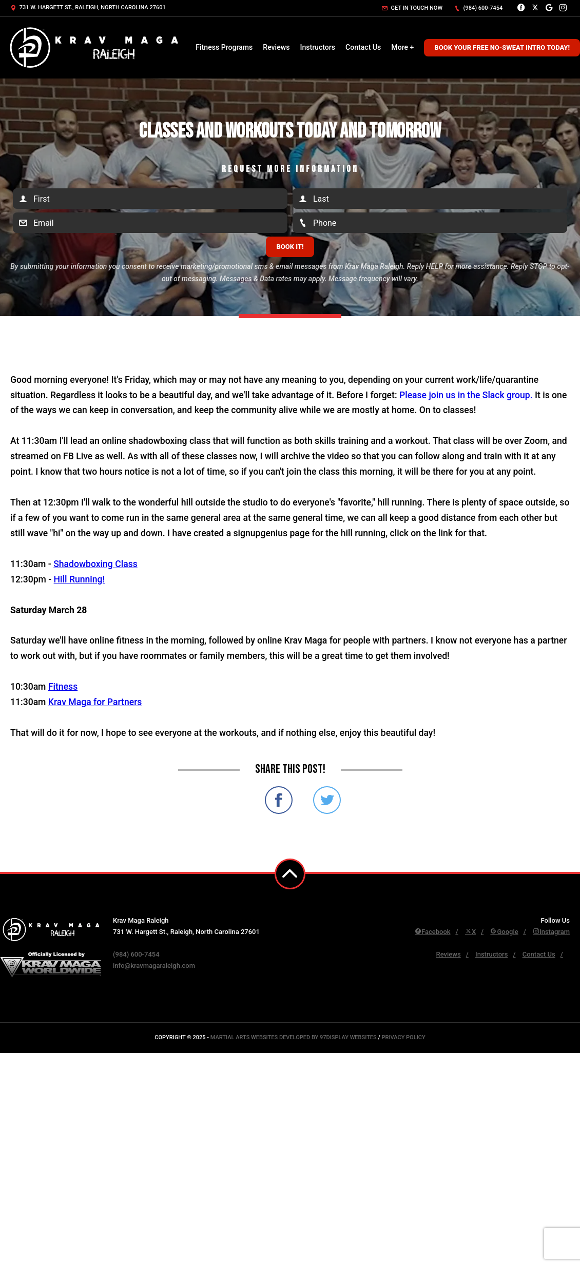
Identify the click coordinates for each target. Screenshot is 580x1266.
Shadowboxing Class (95, 564)
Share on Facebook (279, 800)
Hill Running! (79, 579)
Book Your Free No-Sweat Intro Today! (502, 47)
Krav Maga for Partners (95, 702)
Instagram (551, 932)
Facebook (433, 932)
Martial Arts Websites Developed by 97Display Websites (294, 1037)
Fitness (63, 686)
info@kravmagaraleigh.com (154, 965)
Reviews (276, 47)
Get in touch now (412, 8)
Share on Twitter (327, 800)
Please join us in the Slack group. (466, 395)
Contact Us (363, 47)
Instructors (317, 47)
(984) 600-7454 (478, 8)
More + (402, 47)
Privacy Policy (403, 1037)
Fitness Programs (224, 47)
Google (504, 932)
